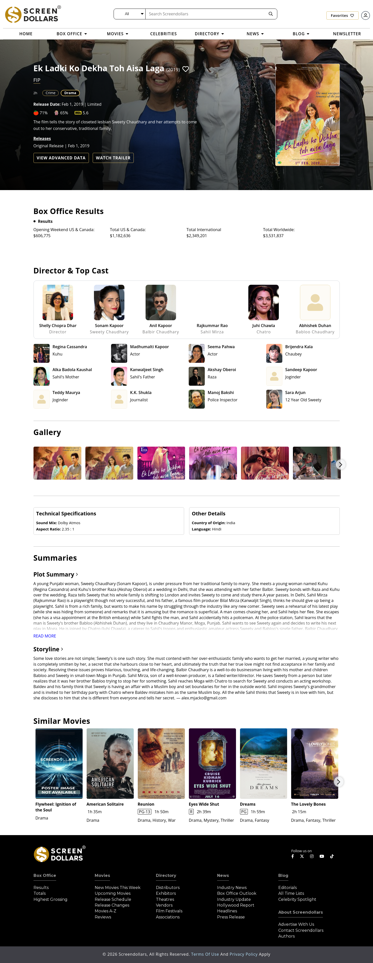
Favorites (342, 15)
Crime (50, 92)
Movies (102, 875)
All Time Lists (291, 893)
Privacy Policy (244, 954)
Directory (166, 875)
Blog (283, 875)
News (223, 875)
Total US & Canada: (128, 229)
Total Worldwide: (279, 229)
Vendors (164, 905)
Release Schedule (113, 899)
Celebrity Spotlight (297, 899)
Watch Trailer (113, 158)
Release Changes (112, 905)
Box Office (44, 875)
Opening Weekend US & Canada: (64, 229)
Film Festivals (169, 911)
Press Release (231, 917)
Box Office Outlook (236, 893)
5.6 (86, 113)
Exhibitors (166, 893)
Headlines (227, 911)
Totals (39, 893)
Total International (204, 229)
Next (341, 464)
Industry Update (234, 899)
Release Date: (47, 104)
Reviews (103, 917)
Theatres (165, 899)
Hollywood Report (235, 905)
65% (64, 113)
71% (44, 113)
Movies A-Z (105, 911)
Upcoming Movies (112, 893)
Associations (168, 917)
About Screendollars (300, 912)
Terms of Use (205, 954)
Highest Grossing (50, 899)
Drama (70, 92)
